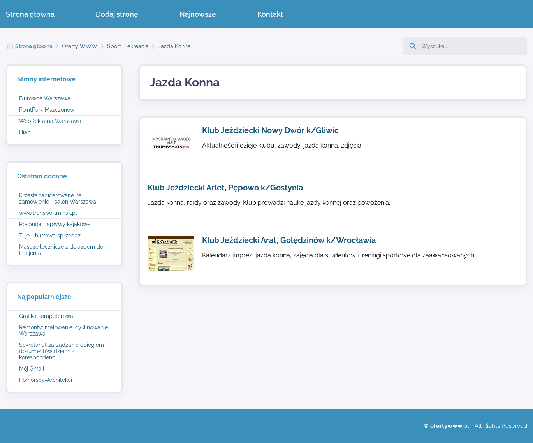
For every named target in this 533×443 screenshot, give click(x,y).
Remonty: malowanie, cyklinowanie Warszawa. (63, 330)
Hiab (25, 132)
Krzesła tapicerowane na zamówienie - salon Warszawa (57, 198)
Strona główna (30, 14)
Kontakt (270, 14)
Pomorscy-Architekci (45, 380)
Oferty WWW (79, 46)
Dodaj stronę (117, 14)
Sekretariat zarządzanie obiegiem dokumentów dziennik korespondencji (61, 351)
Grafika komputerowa (46, 316)
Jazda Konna (174, 46)
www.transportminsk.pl (48, 213)
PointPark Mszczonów (46, 110)
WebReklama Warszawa (50, 121)
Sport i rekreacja (128, 46)
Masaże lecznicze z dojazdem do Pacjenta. (61, 250)
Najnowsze (197, 14)
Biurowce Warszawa (44, 98)
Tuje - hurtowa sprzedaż (50, 235)
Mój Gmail (31, 369)
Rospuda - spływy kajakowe (54, 224)
